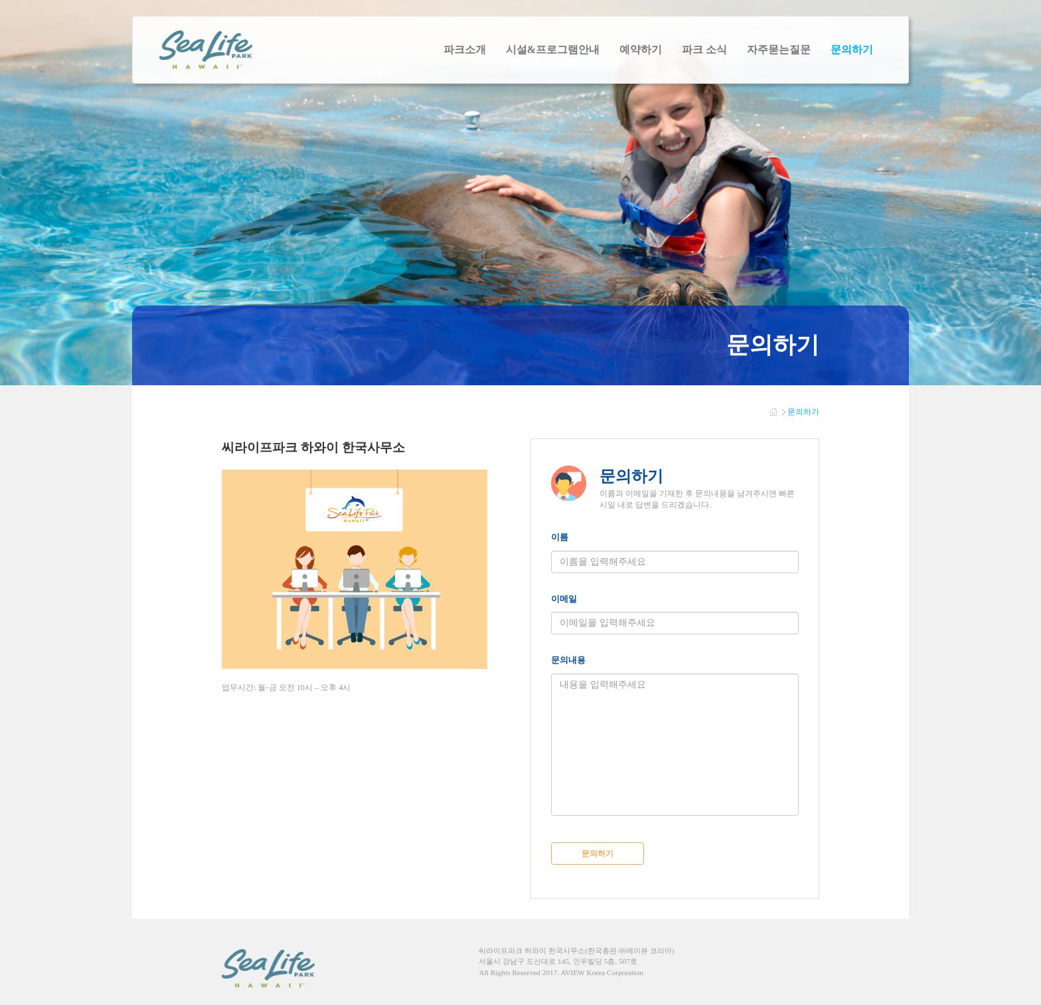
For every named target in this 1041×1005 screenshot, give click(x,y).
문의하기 (597, 853)
